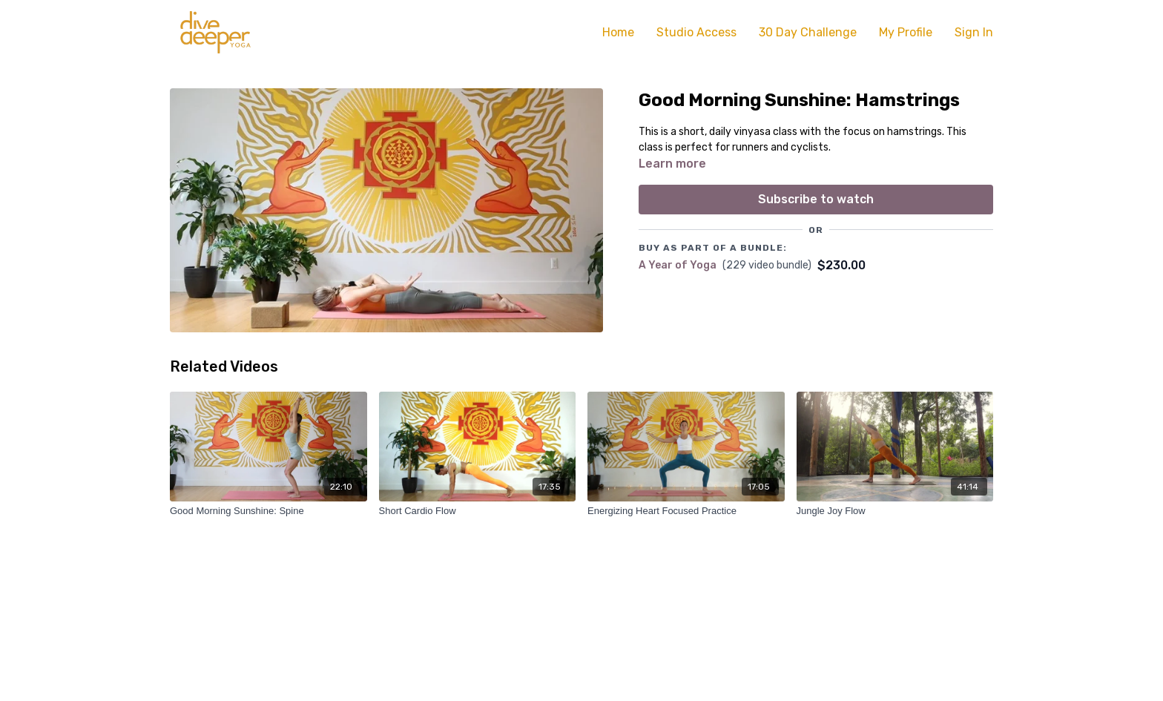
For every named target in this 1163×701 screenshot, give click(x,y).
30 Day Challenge (808, 32)
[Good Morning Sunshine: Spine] (268, 511)
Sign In (974, 32)
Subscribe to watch (816, 199)
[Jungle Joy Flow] (895, 511)
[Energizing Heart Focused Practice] (686, 511)
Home (618, 32)
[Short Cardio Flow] (477, 511)
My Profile (905, 32)
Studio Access (696, 32)
